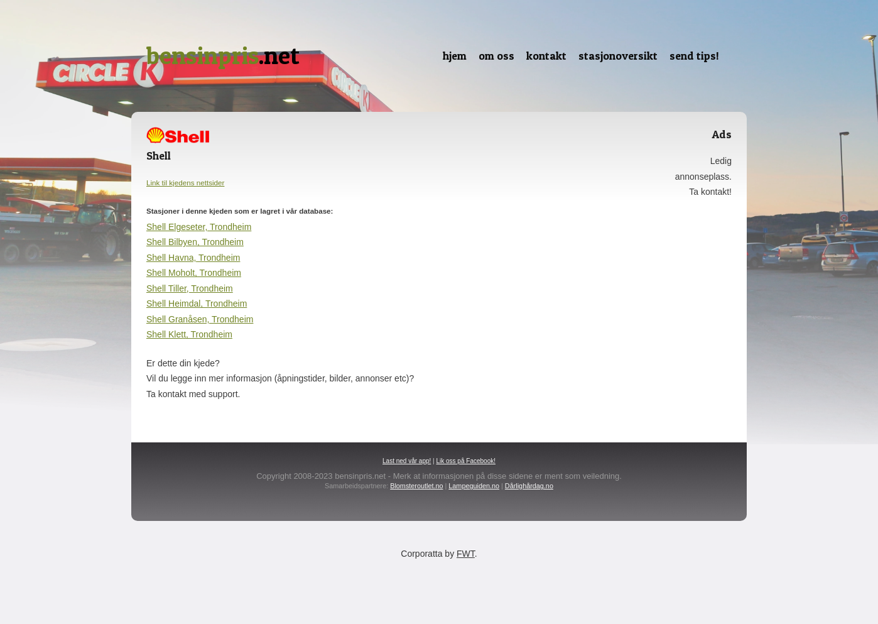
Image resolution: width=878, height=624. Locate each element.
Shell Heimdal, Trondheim (196, 303)
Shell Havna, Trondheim (193, 258)
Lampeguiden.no (473, 486)
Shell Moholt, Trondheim (193, 273)
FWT (466, 554)
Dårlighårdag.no (529, 486)
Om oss (496, 55)
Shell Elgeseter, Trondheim (198, 227)
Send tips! (694, 55)
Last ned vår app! (406, 460)
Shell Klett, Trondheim (189, 334)
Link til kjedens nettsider (185, 182)
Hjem (455, 55)
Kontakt (546, 55)
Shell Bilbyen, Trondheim (195, 242)
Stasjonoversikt (618, 55)
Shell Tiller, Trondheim (189, 288)
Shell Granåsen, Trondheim (199, 319)
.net (223, 55)
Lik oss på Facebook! (466, 460)
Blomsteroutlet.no (416, 486)
